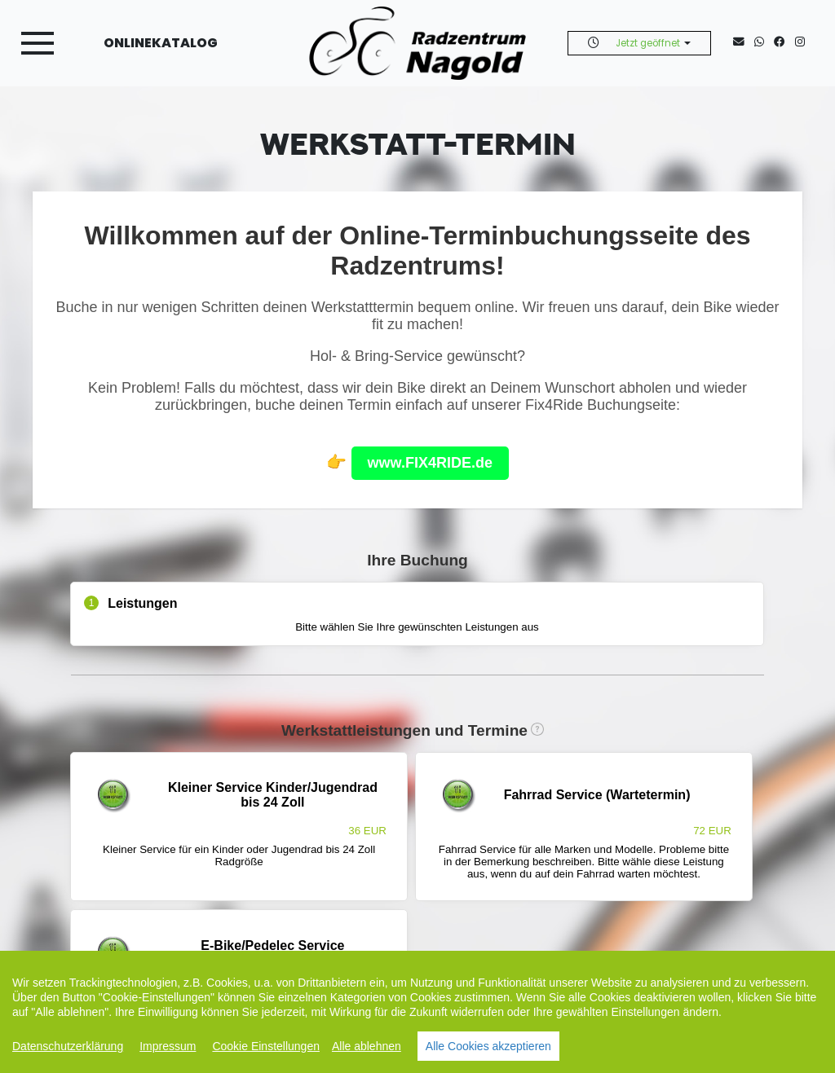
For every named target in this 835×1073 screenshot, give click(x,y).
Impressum (167, 1046)
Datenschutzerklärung (67, 1046)
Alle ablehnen (366, 1046)
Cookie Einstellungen (266, 1046)
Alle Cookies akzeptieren (488, 1046)
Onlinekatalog (161, 42)
